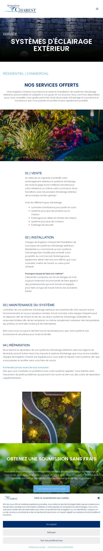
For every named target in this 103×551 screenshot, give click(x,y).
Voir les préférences (51, 540)
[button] (98, 498)
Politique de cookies (37, 547)
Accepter (51, 524)
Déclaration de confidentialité (60, 547)
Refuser (51, 532)
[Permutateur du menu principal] (97, 9)
